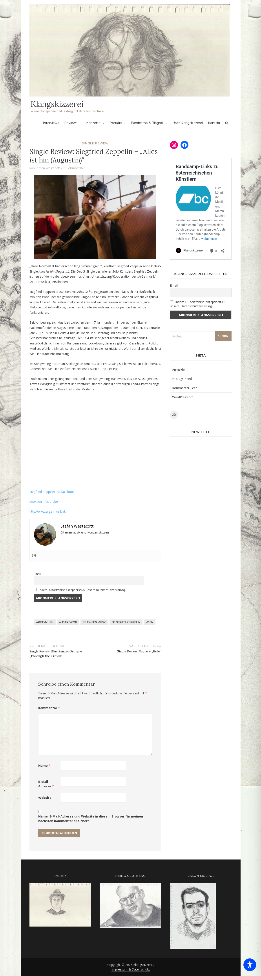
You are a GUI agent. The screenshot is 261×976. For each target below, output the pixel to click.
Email (37, 574)
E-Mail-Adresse (46, 783)
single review (95, 143)
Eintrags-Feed (182, 379)
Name (44, 765)
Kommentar (49, 708)
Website (44, 798)
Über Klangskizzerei (187, 123)
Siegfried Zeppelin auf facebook (52, 492)
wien (149, 622)
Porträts (116, 123)
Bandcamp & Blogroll (147, 123)
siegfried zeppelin (126, 622)
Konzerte (93, 123)
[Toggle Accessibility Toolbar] (250, 965)
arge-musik (44, 622)
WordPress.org (182, 397)
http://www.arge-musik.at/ (47, 511)
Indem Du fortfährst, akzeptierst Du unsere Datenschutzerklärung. (80, 590)
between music (94, 622)
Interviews (51, 123)
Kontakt (214, 123)
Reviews (70, 123)
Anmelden (179, 369)
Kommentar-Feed (184, 388)
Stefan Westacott (47, 168)
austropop (68, 622)
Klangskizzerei (57, 104)
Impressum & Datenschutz (130, 969)
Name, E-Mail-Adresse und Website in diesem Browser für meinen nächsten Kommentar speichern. (90, 818)
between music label (43, 501)
